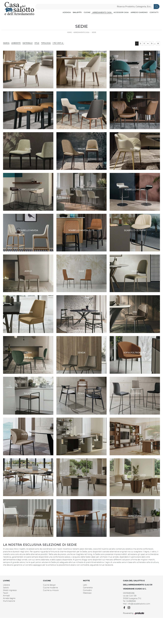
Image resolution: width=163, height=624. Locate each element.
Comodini (87, 590)
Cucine (87, 12)
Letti (85, 585)
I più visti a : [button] (58, 43)
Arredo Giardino (139, 12)
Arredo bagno (9, 598)
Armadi (6, 595)
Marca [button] (6, 43)
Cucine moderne (50, 587)
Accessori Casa (121, 12)
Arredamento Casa (102, 12)
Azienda (67, 12)
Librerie (6, 585)
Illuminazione (9, 601)
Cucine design (49, 585)
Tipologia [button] (46, 43)
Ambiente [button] (16, 43)
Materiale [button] (28, 43)
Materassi (87, 593)
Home (69, 32)
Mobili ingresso (10, 590)
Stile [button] (37, 43)
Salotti (77, 12)
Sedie (94, 32)
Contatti (154, 12)
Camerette (88, 587)
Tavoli (5, 593)
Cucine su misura (50, 590)
